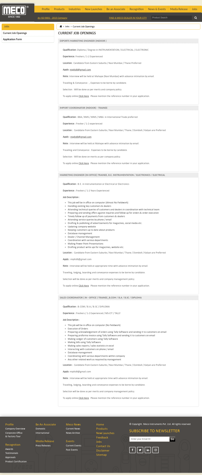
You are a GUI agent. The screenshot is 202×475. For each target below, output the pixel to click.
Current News (73, 428)
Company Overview (15, 428)
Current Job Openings (15, 33)
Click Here (84, 96)
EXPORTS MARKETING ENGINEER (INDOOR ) (83, 40)
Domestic (40, 428)
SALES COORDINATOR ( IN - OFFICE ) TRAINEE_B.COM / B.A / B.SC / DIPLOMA (101, 297)
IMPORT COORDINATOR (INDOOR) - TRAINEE (83, 107)
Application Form (12, 39)
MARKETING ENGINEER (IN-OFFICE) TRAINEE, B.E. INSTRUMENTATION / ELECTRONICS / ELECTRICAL (112, 175)
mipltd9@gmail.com (80, 69)
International (42, 433)
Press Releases (43, 445)
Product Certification (16, 461)
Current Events (73, 445)
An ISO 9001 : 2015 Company (52, 18)
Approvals (10, 457)
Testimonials (11, 453)
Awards (9, 449)
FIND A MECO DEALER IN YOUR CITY (128, 18)
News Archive (73, 433)
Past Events (72, 449)
